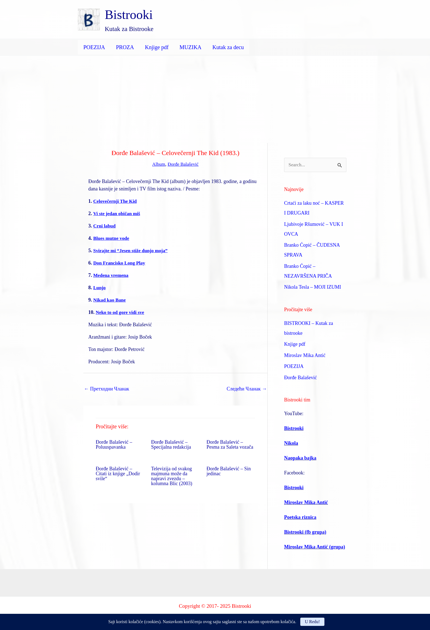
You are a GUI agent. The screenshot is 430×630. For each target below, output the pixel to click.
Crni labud (105, 225)
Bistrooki (129, 14)
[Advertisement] (215, 96)
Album (158, 164)
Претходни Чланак (106, 388)
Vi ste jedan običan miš (117, 213)
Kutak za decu (228, 47)
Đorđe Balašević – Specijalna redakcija (171, 444)
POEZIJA (94, 47)
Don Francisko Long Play (120, 262)
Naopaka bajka (300, 458)
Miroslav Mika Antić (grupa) (314, 547)
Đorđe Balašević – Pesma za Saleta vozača (229, 444)
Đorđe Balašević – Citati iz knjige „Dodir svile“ (118, 473)
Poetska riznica (300, 517)
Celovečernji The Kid (115, 201)
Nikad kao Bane (110, 299)
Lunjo (99, 287)
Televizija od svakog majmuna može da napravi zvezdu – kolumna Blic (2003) (171, 476)
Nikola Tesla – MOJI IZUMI (312, 287)
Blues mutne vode (112, 238)
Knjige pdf (156, 47)
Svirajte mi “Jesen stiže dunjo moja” (131, 250)
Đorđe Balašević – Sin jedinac (228, 471)
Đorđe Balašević (183, 164)
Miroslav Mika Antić (305, 355)
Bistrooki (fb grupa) (305, 532)
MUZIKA (191, 47)
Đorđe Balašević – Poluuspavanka (114, 444)
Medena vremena (111, 275)
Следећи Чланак (247, 388)
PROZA (125, 47)
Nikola (291, 443)
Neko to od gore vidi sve (121, 312)
